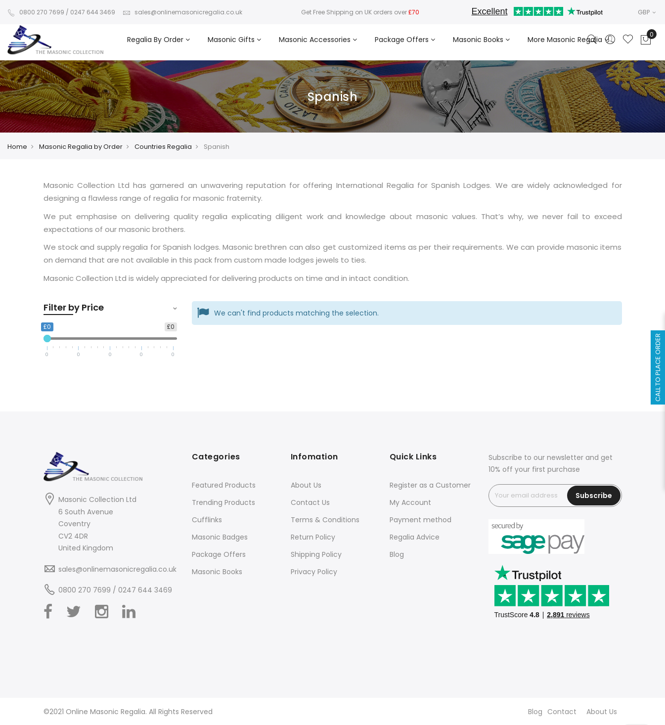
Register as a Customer (430, 485)
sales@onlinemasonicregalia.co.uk (182, 12)
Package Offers (219, 554)
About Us (306, 485)
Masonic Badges (220, 537)
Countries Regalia (163, 146)
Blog (397, 554)
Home (17, 146)
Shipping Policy (316, 554)
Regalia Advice (415, 537)
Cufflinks (207, 520)
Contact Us (310, 502)
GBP (647, 12)
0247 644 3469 (92, 12)
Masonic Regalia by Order (81, 146)
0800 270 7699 (35, 12)
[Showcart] (646, 40)
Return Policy (313, 537)
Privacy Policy (314, 572)
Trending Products (223, 502)
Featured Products (224, 485)
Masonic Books (217, 572)
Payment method (420, 520)
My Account (410, 502)
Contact (561, 712)
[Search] (592, 40)
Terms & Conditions (325, 520)
